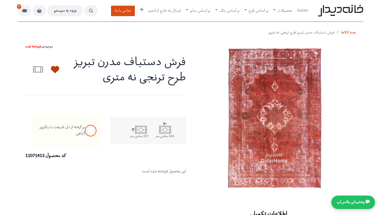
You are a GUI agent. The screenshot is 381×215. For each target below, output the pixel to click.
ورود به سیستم (65, 10)
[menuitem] (302, 10)
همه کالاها (348, 32)
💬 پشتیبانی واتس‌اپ (353, 202)
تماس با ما (123, 10)
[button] (91, 10)
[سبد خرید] (39, 10)
